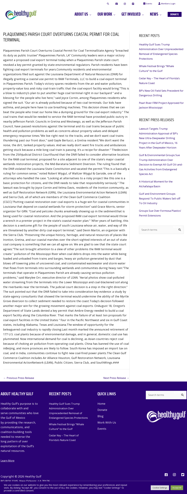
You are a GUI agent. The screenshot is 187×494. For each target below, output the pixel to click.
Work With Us (106, 423)
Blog (100, 417)
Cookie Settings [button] (160, 487)
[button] (119, 4)
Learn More (8, 461)
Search (177, 227)
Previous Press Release (20, 378)
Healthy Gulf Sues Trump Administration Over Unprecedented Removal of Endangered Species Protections (67, 413)
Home (101, 404)
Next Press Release (114, 378)
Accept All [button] (176, 487)
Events (101, 429)
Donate (102, 410)
